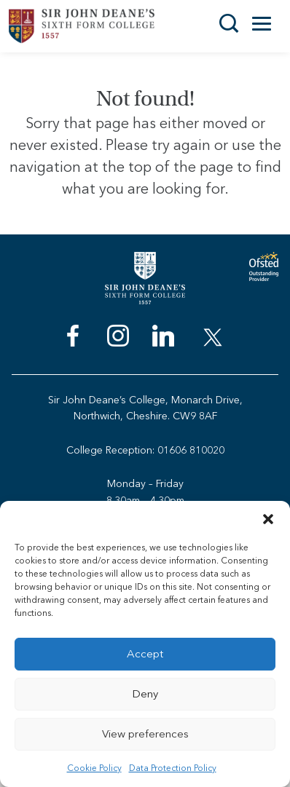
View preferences (145, 733)
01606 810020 (190, 450)
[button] (268, 519)
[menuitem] (73, 339)
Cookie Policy (94, 768)
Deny (145, 693)
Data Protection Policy (172, 768)
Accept (145, 653)
